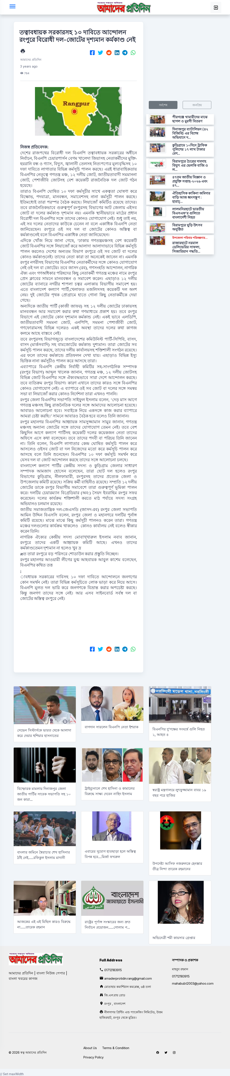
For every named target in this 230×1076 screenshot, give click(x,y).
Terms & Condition (115, 1048)
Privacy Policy (93, 1057)
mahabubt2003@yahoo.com (192, 983)
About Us (90, 1048)
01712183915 (113, 970)
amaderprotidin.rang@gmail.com (128, 978)
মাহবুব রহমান (180, 969)
